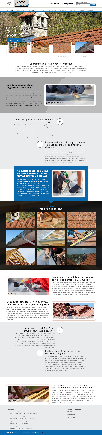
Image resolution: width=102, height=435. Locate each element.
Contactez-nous (36, 432)
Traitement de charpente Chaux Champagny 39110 (21, 411)
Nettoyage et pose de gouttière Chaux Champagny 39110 (22, 418)
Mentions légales (27, 432)
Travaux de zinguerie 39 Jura (81, 10)
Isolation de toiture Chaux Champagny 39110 (19, 423)
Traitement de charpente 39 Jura (20, 10)
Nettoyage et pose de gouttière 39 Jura (52, 10)
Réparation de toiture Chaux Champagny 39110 (20, 421)
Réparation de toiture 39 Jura (63, 10)
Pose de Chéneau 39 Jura (42, 10)
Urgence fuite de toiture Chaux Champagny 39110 (20, 428)
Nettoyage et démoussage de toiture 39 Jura (32, 10)
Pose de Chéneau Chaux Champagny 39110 (19, 416)
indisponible (55, 4)
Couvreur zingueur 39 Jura (10, 10)
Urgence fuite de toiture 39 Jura (90, 10)
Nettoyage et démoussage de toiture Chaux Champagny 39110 (23, 413)
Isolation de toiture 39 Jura (72, 10)
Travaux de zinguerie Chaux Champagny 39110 (20, 426)
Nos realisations (15, 40)
